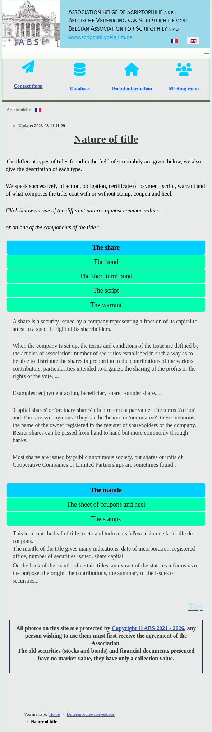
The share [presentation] (106, 247)
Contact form (28, 86)
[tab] (105, 247)
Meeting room (184, 88)
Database (80, 88)
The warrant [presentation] (105, 305)
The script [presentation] (106, 290)
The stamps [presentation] (106, 518)
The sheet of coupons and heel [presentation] (106, 504)
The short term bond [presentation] (106, 276)
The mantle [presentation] (106, 490)
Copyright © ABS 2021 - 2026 (148, 628)
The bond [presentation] (106, 261)
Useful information (131, 88)
